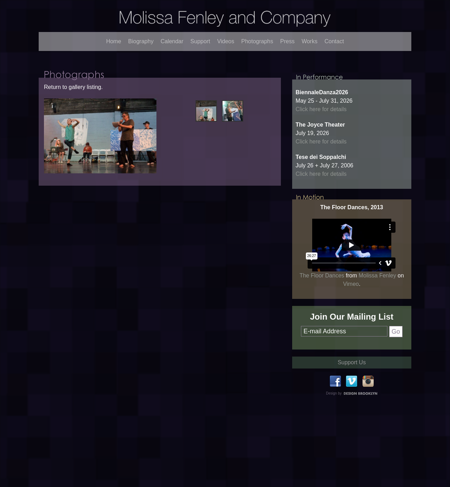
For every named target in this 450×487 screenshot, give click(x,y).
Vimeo (351, 298)
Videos (225, 41)
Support (200, 41)
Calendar (172, 41)
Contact (334, 41)
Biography (141, 41)
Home (113, 41)
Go (396, 345)
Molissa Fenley (377, 290)
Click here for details (321, 123)
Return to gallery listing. (73, 94)
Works (309, 41)
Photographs (257, 41)
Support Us (352, 376)
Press (287, 41)
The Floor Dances (322, 290)
